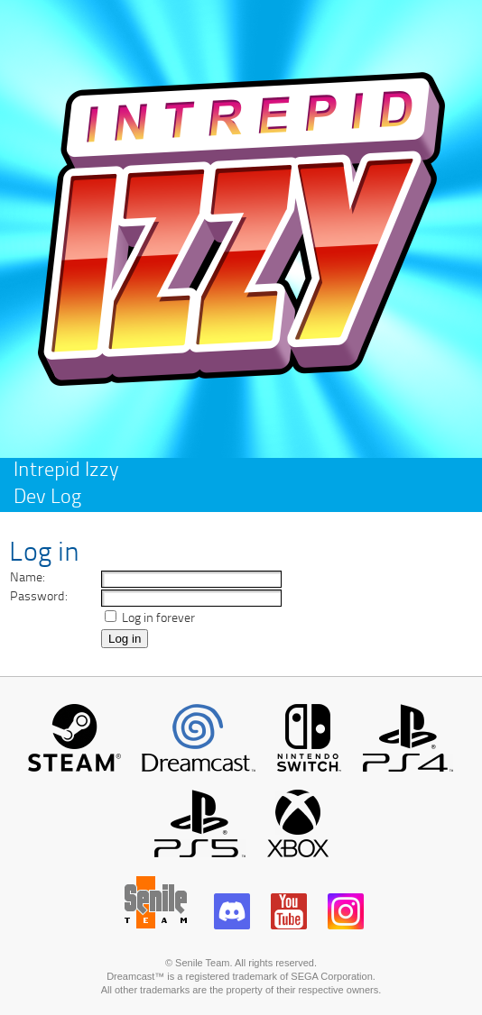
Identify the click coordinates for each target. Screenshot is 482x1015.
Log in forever (157, 619)
